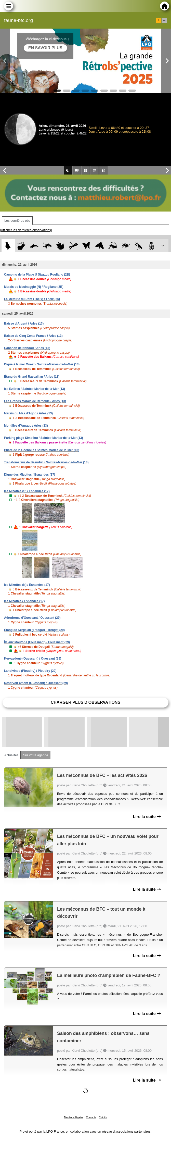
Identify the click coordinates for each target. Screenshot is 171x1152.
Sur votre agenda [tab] (35, 755)
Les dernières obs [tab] (17, 220)
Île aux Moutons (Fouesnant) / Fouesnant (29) (37, 642)
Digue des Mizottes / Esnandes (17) (29, 474)
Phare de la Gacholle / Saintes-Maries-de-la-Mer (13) (41, 450)
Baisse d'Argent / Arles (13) (24, 323)
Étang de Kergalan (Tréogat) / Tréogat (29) (34, 630)
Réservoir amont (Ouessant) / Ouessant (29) (36, 683)
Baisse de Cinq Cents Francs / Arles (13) (33, 336)
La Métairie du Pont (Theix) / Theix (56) (32, 299)
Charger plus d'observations (85, 702)
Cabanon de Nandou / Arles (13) (27, 348)
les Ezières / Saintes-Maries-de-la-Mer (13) (34, 389)
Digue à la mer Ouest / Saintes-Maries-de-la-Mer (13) (42, 364)
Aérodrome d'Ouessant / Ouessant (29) (32, 618)
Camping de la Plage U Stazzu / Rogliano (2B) (37, 274)
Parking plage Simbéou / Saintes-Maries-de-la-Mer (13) (43, 438)
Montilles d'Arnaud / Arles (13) (26, 425)
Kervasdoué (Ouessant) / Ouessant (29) (32, 658)
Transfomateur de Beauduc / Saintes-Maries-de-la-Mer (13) (46, 462)
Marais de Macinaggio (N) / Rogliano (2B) (33, 287)
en (164, 20)
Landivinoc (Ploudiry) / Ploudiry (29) (30, 671)
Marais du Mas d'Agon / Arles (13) (28, 413)
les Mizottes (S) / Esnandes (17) (27, 491)
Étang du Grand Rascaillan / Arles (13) (31, 376)
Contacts (91, 1117)
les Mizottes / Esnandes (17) (24, 601)
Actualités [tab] (11, 755)
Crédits (103, 1117)
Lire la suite (147, 816)
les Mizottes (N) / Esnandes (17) (27, 585)
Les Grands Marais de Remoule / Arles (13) (35, 401)
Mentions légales (73, 1117)
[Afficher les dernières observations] (26, 230)
